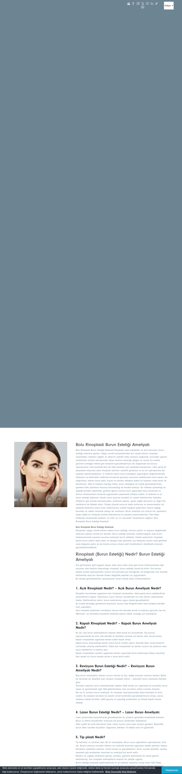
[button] (121, 772)
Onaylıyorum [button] (172, 770)
